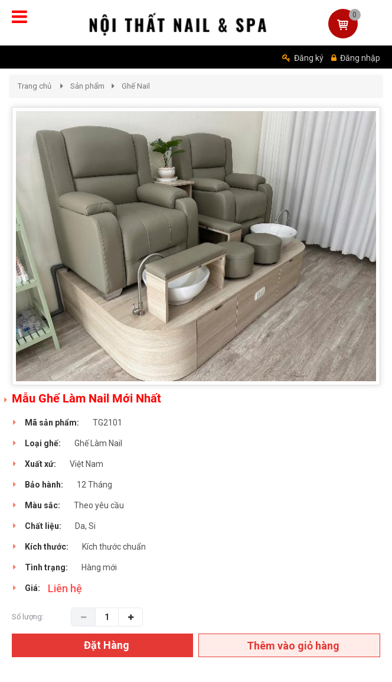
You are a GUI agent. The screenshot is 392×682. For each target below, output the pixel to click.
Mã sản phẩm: (52, 422)
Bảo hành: (44, 484)
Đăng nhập (355, 58)
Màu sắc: (42, 505)
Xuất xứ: (40, 464)
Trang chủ (34, 86)
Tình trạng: (46, 567)
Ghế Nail (136, 86)
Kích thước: (46, 546)
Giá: (32, 588)
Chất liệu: (43, 526)
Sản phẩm (87, 86)
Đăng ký (303, 58)
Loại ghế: (43, 443)
